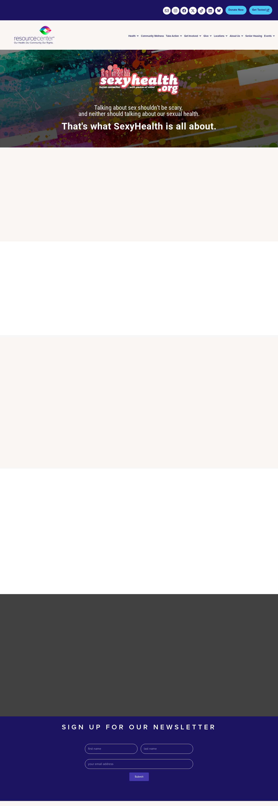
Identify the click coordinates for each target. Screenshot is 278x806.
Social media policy (260, 788)
